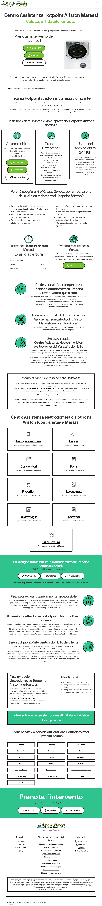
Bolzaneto (43, 399)
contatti (20, 844)
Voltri (60, 405)
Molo (86, 399)
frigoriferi (28, 492)
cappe (73, 441)
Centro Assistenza (14, 88)
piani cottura (51, 542)
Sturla (55, 405)
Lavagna (63, 399)
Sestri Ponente (46, 405)
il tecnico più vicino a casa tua (42, 388)
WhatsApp (34, 55)
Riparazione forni (51, 857)
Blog (21, 851)
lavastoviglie (29, 517)
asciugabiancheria (28, 441)
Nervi (20, 402)
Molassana (79, 399)
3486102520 (34, 48)
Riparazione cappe (51, 847)
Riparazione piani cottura (51, 873)
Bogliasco (34, 399)
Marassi (27, 88)
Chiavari (51, 399)
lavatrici (74, 517)
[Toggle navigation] (98, 4)
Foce (57, 399)
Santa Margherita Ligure (62, 402)
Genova (17, 399)
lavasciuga (73, 492)
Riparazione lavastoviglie (51, 866)
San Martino (47, 402)
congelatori (28, 466)
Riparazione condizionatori (51, 850)
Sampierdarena (36, 402)
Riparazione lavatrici (51, 870)
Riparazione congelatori (51, 854)
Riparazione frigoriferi (50, 860)
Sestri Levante (78, 402)
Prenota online (81, 851)
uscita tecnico (21, 848)
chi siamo (21, 841)
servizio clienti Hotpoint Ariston (22, 698)
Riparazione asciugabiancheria (51, 844)
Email (81, 848)
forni (73, 466)
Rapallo (26, 402)
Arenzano (25, 399)
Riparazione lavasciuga (51, 863)
